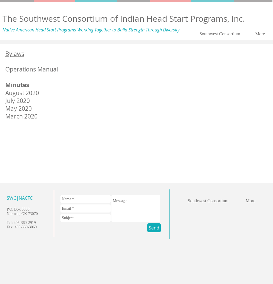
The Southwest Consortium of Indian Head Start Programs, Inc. (124, 18)
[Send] (154, 227)
